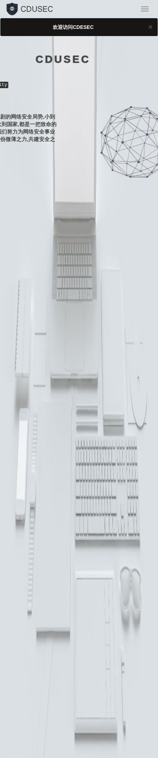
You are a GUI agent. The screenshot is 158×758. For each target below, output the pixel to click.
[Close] (150, 26)
